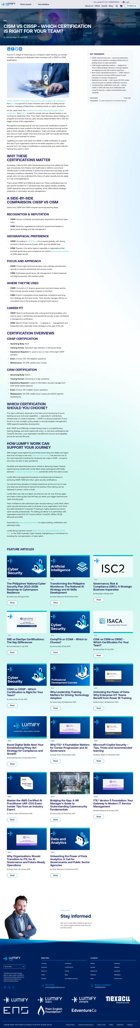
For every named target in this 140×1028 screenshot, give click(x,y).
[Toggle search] (117, 6)
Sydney (93, 967)
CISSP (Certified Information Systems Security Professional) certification (36, 101)
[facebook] (13, 49)
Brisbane (93, 975)
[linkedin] (9, 49)
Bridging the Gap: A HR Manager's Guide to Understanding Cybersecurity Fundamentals (68, 805)
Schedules (68, 963)
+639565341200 (113, 2)
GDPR (111, 1025)
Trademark (120, 1025)
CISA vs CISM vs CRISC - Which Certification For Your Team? (111, 642)
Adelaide (116, 967)
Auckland (117, 971)
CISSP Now (32, 241)
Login (127, 2)
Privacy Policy (70, 1025)
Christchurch (118, 978)
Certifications (69, 967)
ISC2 (13, 103)
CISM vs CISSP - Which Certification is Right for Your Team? (25, 692)
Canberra (117, 963)
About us (89, 6)
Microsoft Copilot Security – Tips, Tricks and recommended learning (112, 747)
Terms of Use (101, 1025)
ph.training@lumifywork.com (55, 987)
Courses (43, 963)
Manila (93, 963)
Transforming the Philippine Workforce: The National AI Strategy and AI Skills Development (67, 588)
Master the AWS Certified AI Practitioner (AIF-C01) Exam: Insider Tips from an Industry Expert (25, 805)
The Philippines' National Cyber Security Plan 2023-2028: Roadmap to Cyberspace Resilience (26, 588)
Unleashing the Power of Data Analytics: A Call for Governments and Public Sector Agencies (70, 861)
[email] (20, 49)
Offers (97, 6)
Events (104, 6)
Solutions (44, 967)
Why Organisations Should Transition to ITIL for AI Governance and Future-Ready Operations (26, 861)
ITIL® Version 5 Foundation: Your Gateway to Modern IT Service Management (113, 803)
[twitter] (17, 49)
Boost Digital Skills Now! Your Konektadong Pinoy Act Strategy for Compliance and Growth (25, 749)
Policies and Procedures (85, 1025)
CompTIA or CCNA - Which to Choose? (68, 641)
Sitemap (129, 1025)
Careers (43, 978)
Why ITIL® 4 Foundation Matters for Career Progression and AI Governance (70, 747)
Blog (111, 6)
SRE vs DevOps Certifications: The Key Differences (25, 641)
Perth (92, 978)
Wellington (117, 975)
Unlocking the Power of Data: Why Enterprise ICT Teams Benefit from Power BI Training (112, 695)
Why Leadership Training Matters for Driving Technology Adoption (69, 695)
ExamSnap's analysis (60, 251)
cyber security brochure (28, 522)
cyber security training (41, 455)
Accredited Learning (71, 978)
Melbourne (94, 971)
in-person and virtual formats (26, 472)
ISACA (23, 113)
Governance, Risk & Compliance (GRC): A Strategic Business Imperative (112, 586)
